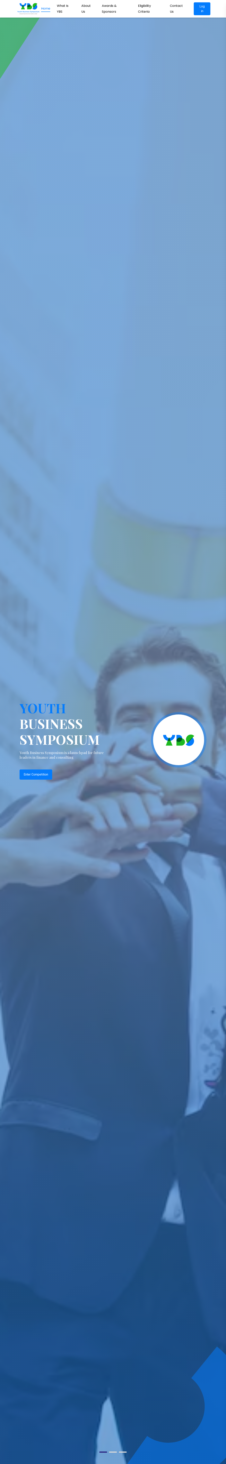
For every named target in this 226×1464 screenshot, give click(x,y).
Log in (202, 8)
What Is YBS (62, 9)
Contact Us (176, 9)
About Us (86, 9)
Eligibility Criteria (144, 9)
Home (45, 8)
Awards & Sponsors (109, 9)
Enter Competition (36, 774)
